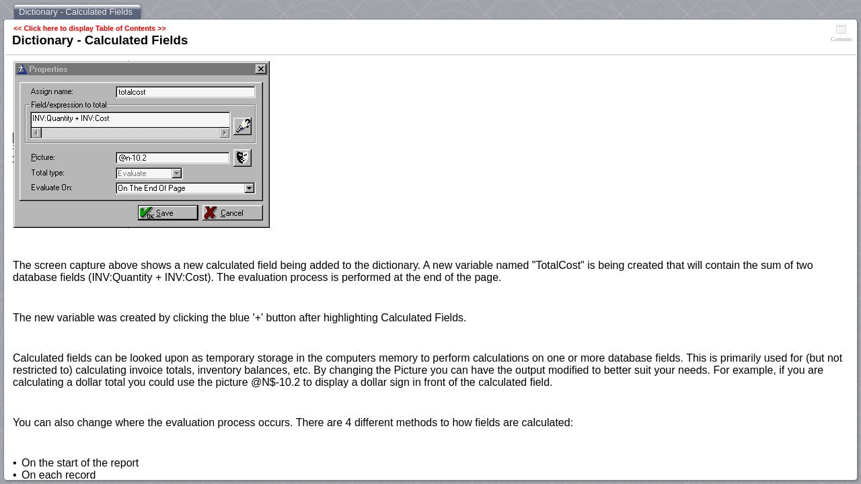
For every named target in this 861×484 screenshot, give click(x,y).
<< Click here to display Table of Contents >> (89, 28)
